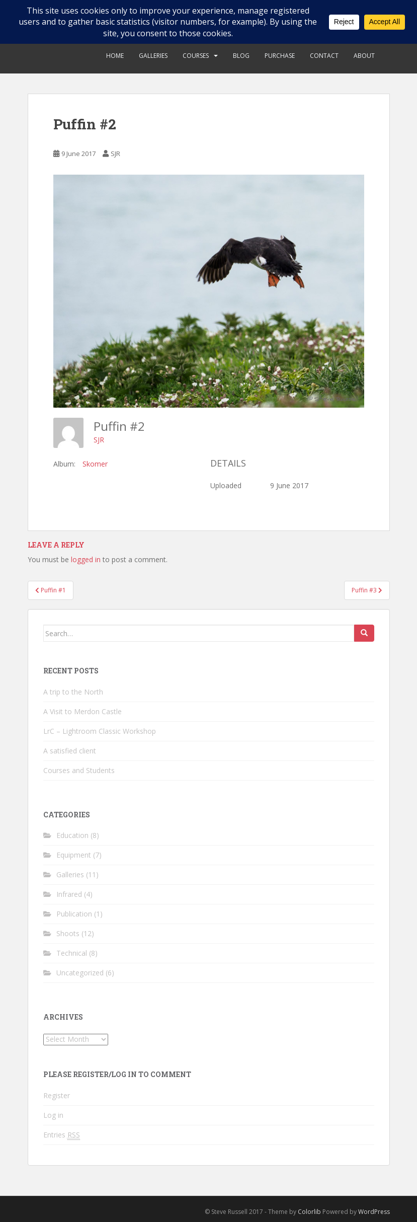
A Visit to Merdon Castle (82, 711)
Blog (241, 55)
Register (56, 1095)
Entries (61, 1135)
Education (72, 835)
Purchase (280, 55)
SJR (115, 153)
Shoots (67, 933)
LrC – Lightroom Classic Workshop (99, 731)
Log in (53, 1115)
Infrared (69, 894)
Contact (324, 55)
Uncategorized (80, 972)
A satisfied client (69, 750)
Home (115, 55)
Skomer (95, 464)
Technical (71, 953)
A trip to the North (73, 692)
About (364, 55)
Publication (74, 914)
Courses (196, 55)
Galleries (153, 55)
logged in (86, 559)
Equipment (73, 855)
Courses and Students (79, 770)
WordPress (374, 1211)
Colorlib (309, 1211)
